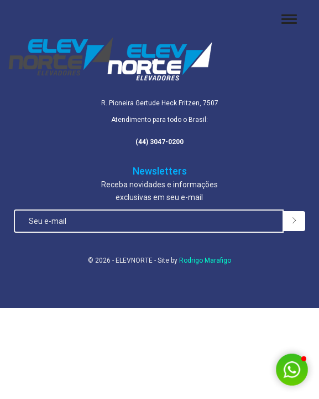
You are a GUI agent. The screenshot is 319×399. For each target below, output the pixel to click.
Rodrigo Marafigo (205, 260)
